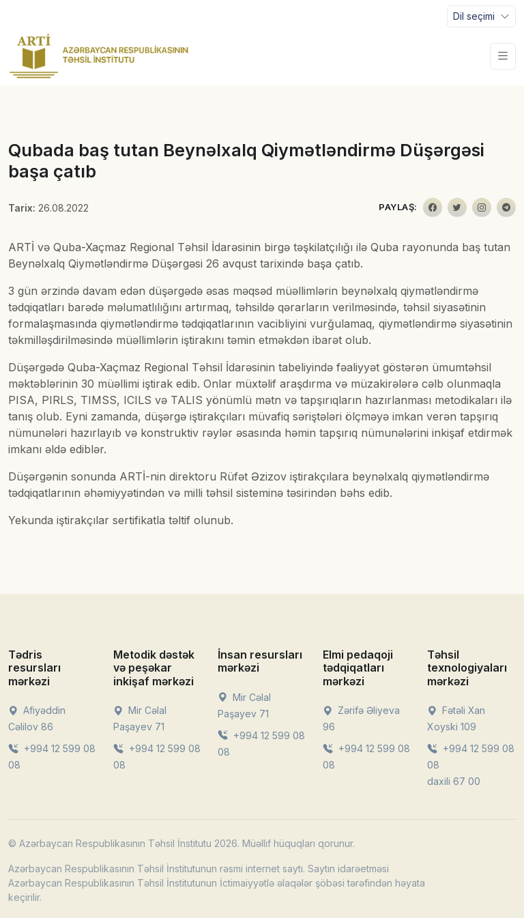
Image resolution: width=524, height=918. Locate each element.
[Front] (99, 56)
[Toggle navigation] (481, 16)
